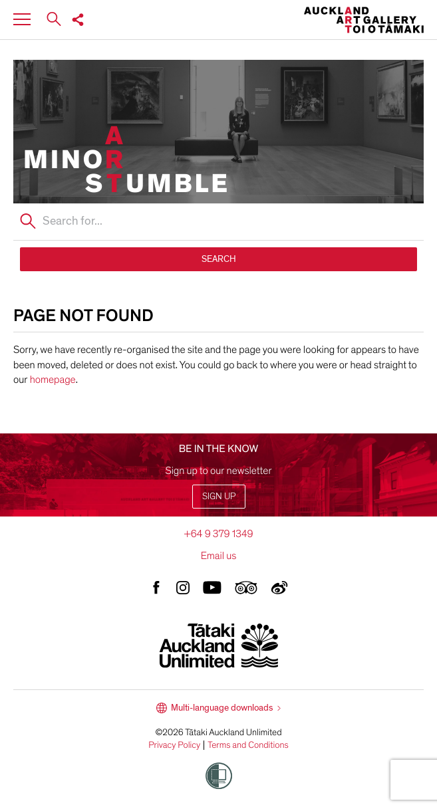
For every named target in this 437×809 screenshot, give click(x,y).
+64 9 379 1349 (218, 533)
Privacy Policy (174, 745)
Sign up (218, 496)
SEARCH (219, 259)
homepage (53, 379)
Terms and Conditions (248, 745)
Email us (219, 555)
